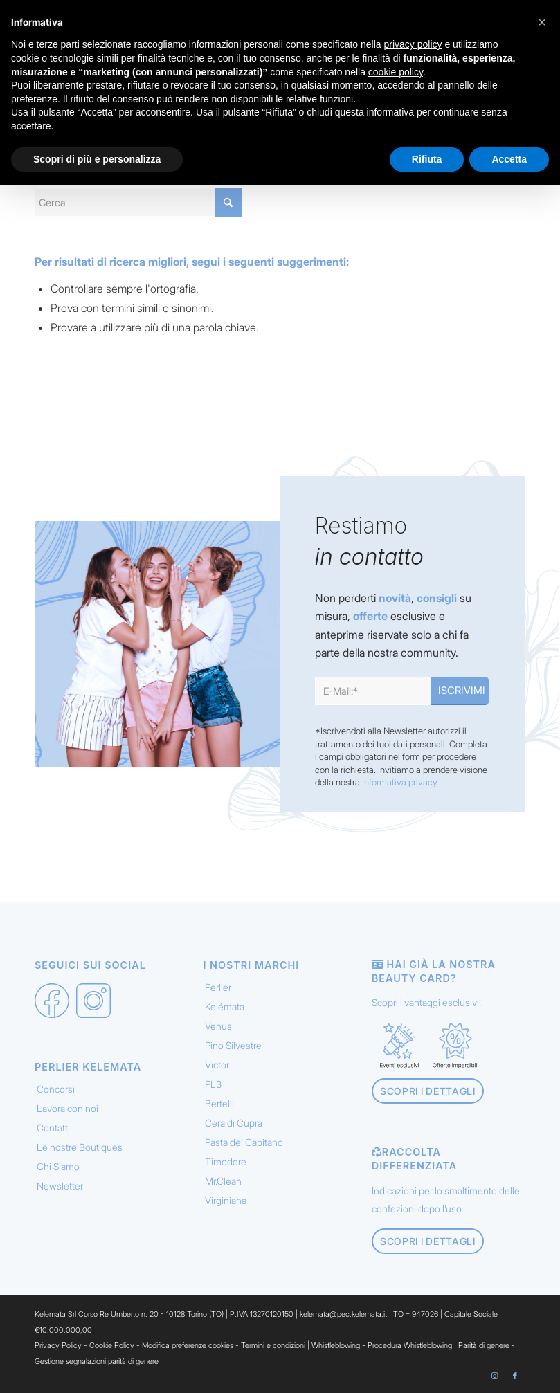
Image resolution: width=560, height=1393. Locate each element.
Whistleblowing (336, 1345)
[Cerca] (138, 202)
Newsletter (60, 1186)
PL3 (213, 1084)
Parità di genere (483, 1345)
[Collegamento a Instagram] (494, 1375)
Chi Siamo (58, 1166)
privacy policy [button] (413, 44)
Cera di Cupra (233, 1123)
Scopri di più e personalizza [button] (97, 159)
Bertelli (219, 1103)
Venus (218, 1026)
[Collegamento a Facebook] (515, 1375)
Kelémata (224, 1006)
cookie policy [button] (395, 72)
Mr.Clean (223, 1181)
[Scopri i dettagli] (428, 1091)
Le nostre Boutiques (80, 1147)
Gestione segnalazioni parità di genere (97, 1361)
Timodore (225, 1161)
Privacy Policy (58, 1345)
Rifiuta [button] (427, 159)
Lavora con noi (67, 1108)
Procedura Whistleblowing (410, 1345)
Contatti (53, 1127)
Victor (217, 1065)
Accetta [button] (509, 159)
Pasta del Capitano (244, 1142)
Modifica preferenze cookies (187, 1345)
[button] (542, 22)
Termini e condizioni (273, 1345)
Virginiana (225, 1200)
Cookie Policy (111, 1345)
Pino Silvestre (233, 1045)
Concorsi (56, 1089)
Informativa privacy (399, 781)
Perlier (218, 987)
